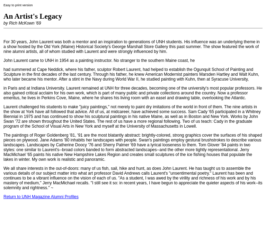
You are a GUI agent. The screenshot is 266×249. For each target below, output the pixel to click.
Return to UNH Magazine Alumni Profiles (41, 196)
